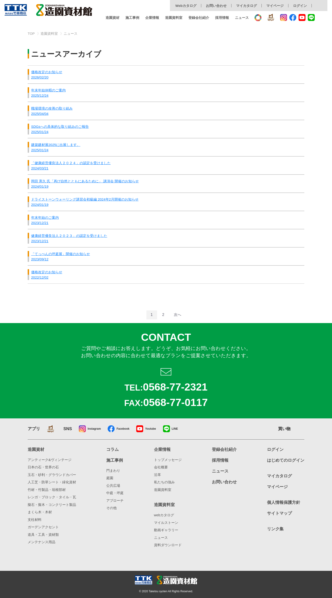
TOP (31, 33)
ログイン (300, 6)
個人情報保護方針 (283, 502)
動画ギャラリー (166, 530)
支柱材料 (35, 520)
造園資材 (112, 18)
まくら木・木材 (40, 512)
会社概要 (161, 467)
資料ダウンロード (168, 545)
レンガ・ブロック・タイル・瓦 (52, 497)
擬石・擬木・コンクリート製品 (52, 505)
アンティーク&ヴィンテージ (49, 460)
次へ (177, 315)
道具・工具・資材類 (43, 535)
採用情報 (222, 18)
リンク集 (275, 529)
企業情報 (152, 18)
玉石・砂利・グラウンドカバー (52, 475)
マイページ (275, 6)
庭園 (109, 478)
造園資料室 (173, 18)
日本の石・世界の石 (43, 467)
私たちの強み (164, 482)
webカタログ (164, 515)
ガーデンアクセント (43, 527)
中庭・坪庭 (115, 493)
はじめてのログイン (285, 460)
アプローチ (115, 500)
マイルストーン (166, 523)
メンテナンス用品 (41, 542)
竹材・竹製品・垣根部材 (47, 490)
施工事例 (132, 18)
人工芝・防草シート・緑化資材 (52, 482)
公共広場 (113, 485)
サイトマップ (279, 513)
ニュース (242, 18)
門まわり (113, 471)
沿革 (157, 475)
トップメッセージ (168, 460)
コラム (112, 449)
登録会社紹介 (198, 18)
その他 (111, 508)
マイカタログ (246, 6)
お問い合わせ (216, 6)
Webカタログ (185, 6)
